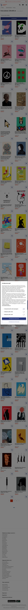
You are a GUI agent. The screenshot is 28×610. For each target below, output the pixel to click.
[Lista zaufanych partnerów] (6, 305)
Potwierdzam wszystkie (14, 318)
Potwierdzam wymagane (14, 321)
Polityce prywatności (6, 304)
